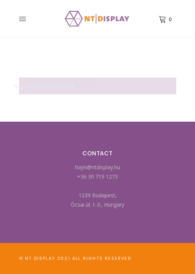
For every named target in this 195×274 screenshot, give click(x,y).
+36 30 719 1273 (97, 176)
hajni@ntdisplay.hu (97, 167)
